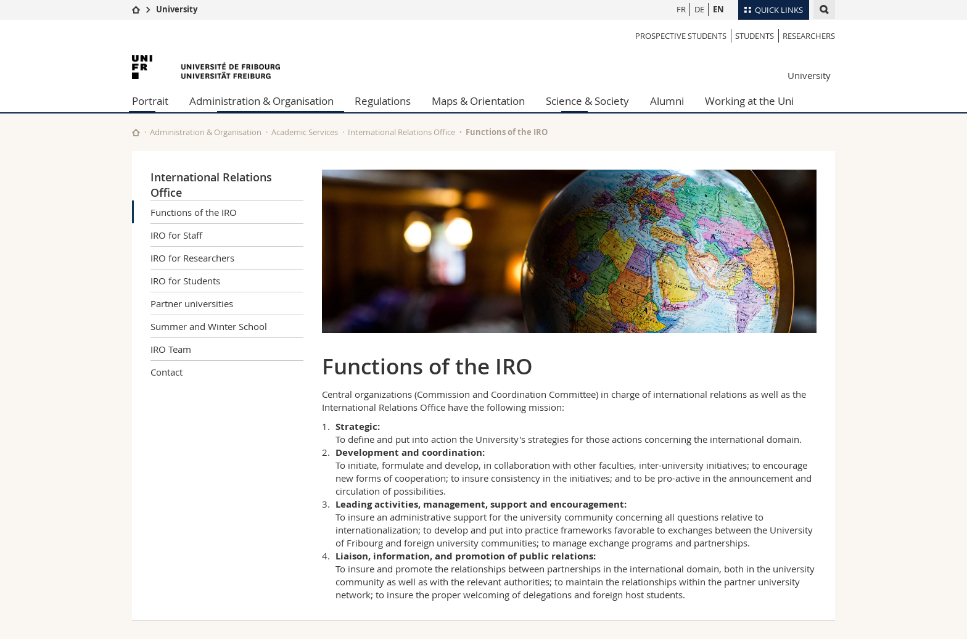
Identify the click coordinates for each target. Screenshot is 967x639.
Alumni (667, 101)
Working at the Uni (749, 101)
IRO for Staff (176, 235)
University (176, 9)
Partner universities (191, 303)
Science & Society (587, 101)
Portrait (150, 101)
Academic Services (304, 132)
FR (681, 9)
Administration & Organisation (261, 101)
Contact (166, 372)
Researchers (809, 35)
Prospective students (680, 35)
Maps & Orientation (478, 101)
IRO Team (170, 349)
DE (699, 9)
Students (754, 35)
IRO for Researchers (192, 258)
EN (718, 9)
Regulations (383, 101)
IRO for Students (185, 280)
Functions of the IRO (193, 212)
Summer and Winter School (208, 326)
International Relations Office (401, 132)
